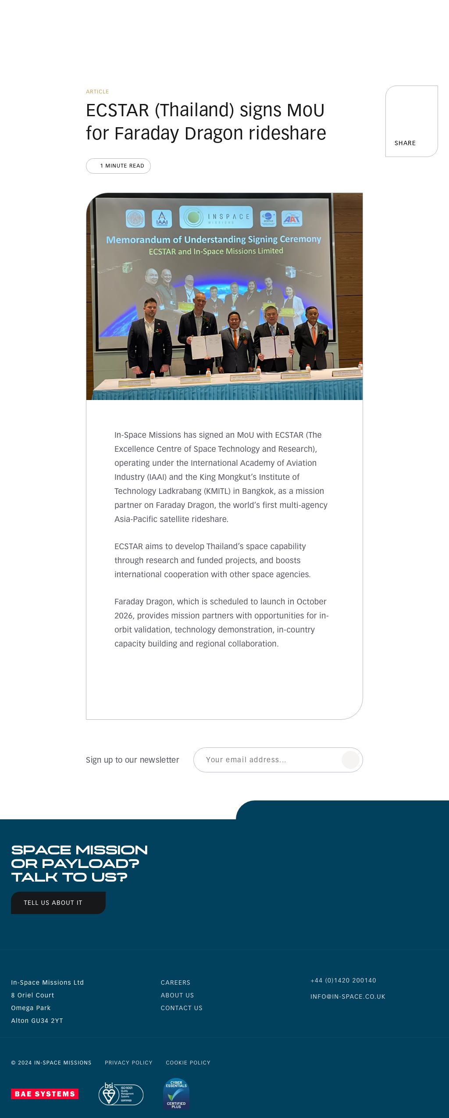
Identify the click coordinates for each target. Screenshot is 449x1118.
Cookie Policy (188, 1063)
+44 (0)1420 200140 (343, 980)
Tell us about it (53, 903)
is (362, 1018)
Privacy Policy (129, 1063)
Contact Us (182, 1008)
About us (177, 995)
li (339, 1018)
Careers (176, 982)
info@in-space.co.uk (348, 996)
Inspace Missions (46, 21)
